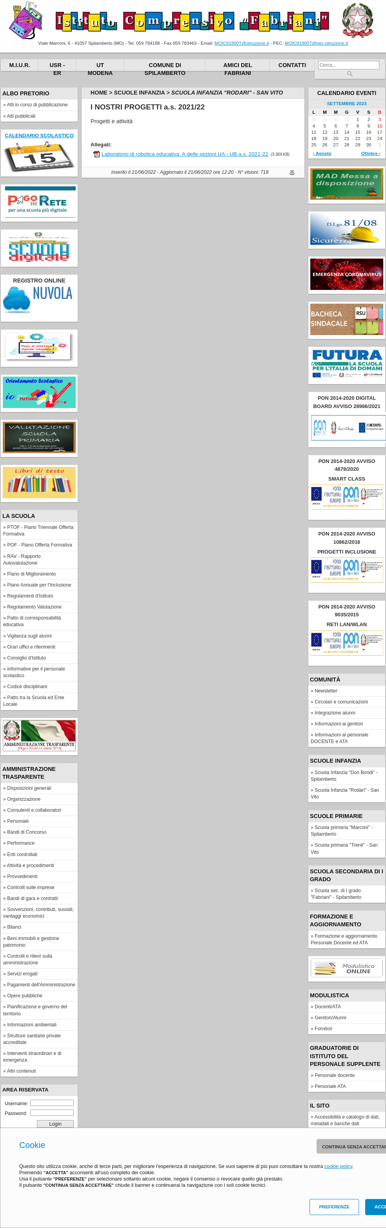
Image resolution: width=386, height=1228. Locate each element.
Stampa (292, 172)
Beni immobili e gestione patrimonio (31, 942)
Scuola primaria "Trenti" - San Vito (344, 848)
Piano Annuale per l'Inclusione (39, 585)
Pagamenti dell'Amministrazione (41, 985)
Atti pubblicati (21, 116)
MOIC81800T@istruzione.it (242, 43)
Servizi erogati (22, 974)
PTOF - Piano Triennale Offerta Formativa (38, 531)
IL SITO (320, 1105)
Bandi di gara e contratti (32, 898)
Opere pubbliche (24, 995)
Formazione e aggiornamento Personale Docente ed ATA (344, 939)
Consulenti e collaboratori (34, 810)
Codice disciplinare (27, 686)
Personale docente (335, 1075)
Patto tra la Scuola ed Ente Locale (33, 701)
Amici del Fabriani (237, 66)
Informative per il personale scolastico (34, 672)
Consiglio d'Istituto (26, 658)
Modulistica (329, 995)
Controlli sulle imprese (30, 887)
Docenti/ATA (328, 1006)
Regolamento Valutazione (34, 607)
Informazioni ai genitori (339, 724)
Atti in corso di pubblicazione (37, 104)
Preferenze (334, 1206)
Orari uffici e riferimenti (31, 647)
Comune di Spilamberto (164, 66)
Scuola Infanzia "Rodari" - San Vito (345, 793)
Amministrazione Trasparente (29, 773)
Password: (39, 1113)
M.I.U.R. (19, 65)
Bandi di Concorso (26, 832)
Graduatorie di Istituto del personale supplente (345, 1056)
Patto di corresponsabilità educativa (32, 621)
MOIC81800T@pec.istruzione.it (316, 43)
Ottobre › (371, 153)
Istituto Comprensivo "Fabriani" (193, 20)
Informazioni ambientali (31, 1025)
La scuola (18, 516)
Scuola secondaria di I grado (346, 875)
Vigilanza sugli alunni (29, 636)
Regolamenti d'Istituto (30, 596)
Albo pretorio (25, 93)
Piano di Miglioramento (31, 574)
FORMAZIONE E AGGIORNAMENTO (335, 920)
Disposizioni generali (29, 788)
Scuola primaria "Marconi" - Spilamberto (342, 831)
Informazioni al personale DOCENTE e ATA (339, 738)
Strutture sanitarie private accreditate (32, 1039)
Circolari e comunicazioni (341, 702)
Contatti (292, 65)
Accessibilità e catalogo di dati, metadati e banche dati (345, 1120)
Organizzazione (23, 799)
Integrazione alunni (335, 713)
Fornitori (323, 1028)
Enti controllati (22, 854)
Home (99, 92)
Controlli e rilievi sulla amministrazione (27, 959)
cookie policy (338, 1166)
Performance (21, 843)
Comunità (325, 679)
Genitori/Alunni (330, 1017)
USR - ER (57, 66)
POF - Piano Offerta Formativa (39, 545)
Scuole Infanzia (335, 761)
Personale (18, 821)
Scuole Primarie (336, 816)
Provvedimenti (22, 876)
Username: (39, 1103)
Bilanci (14, 927)
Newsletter (326, 691)
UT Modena (100, 66)
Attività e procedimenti (30, 865)
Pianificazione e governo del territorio (35, 1010)
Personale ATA (330, 1086)
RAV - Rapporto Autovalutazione (22, 560)
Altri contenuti (21, 1071)
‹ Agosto (322, 153)
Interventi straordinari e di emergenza (32, 1057)
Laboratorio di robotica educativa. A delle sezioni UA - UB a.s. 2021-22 (185, 154)
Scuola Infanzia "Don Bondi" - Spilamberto (344, 776)
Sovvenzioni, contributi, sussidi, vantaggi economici (38, 913)
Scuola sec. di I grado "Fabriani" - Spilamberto (336, 894)
